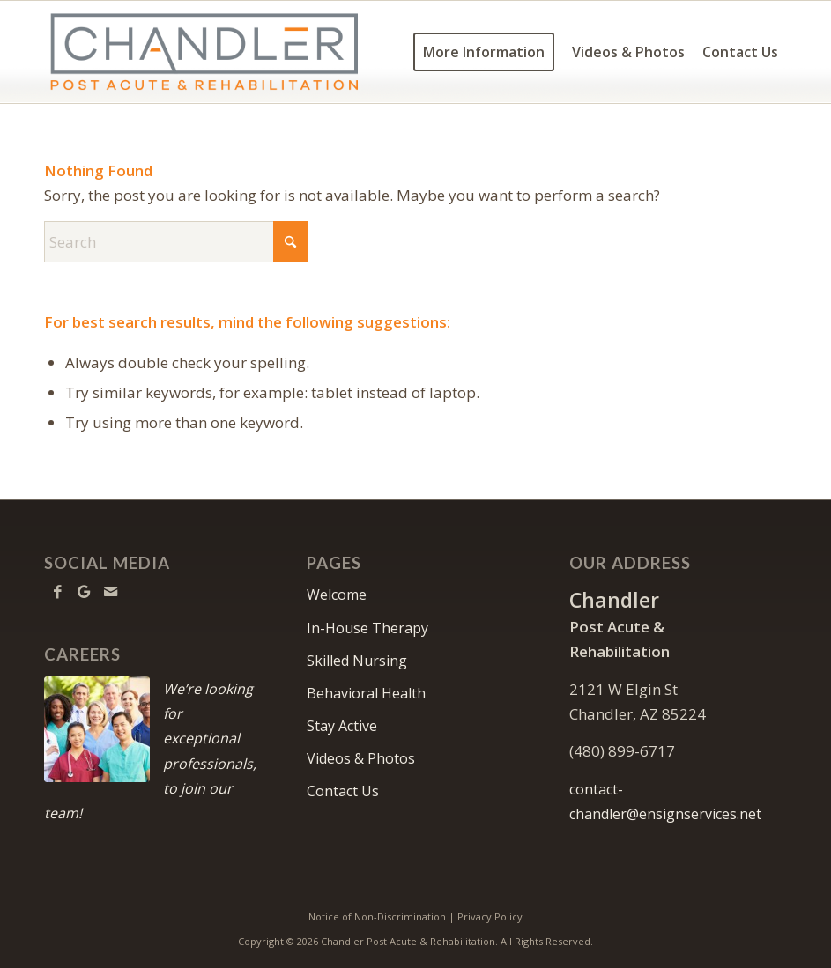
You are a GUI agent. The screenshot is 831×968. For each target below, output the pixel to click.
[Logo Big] (204, 52)
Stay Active (342, 725)
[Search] (176, 241)
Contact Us (343, 791)
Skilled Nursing (357, 660)
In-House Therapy (367, 628)
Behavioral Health (366, 693)
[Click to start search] (290, 241)
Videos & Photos (361, 758)
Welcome (337, 594)
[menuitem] (483, 52)
